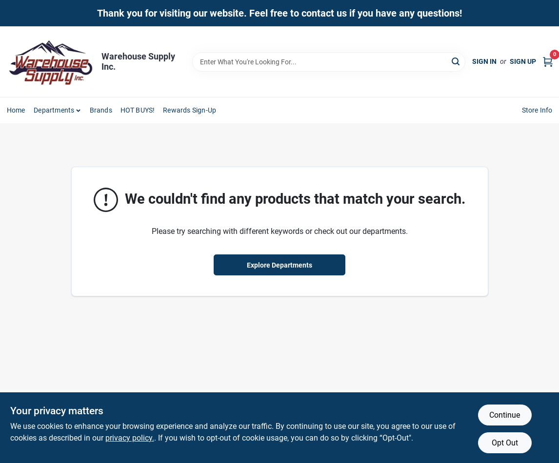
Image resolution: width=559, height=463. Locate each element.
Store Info (537, 110)
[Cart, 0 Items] (548, 62)
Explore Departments (279, 265)
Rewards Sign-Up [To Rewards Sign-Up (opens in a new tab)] (189, 110)
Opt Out (505, 442)
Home (16, 110)
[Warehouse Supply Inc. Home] (51, 61)
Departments (54, 110)
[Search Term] (328, 62)
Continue (504, 415)
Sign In (484, 61)
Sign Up (523, 61)
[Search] (456, 61)
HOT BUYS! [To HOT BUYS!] (137, 110)
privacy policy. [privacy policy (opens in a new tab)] (129, 438)
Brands (101, 110)
